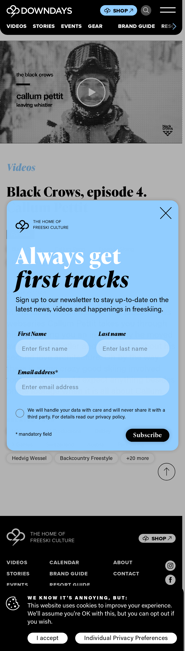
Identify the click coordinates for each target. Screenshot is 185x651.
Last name (112, 334)
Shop (123, 10)
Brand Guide (136, 26)
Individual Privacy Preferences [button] (126, 638)
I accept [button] (47, 638)
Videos (16, 26)
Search (146, 10)
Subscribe (147, 434)
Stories (44, 26)
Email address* (38, 372)
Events (71, 26)
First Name (32, 334)
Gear (95, 26)
